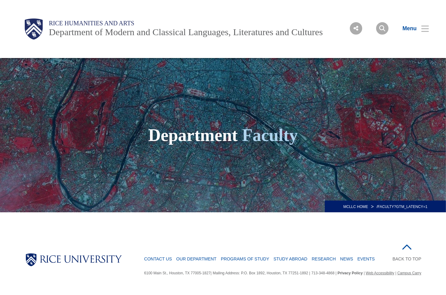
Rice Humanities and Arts (91, 23)
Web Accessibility (380, 273)
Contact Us (158, 258)
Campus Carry (409, 273)
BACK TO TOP (406, 258)
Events (366, 258)
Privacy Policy (349, 273)
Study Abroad (290, 258)
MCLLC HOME (355, 207)
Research (324, 258)
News (346, 258)
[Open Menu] (411, 28)
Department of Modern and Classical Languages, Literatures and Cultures (186, 32)
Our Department (196, 258)
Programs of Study (245, 258)
